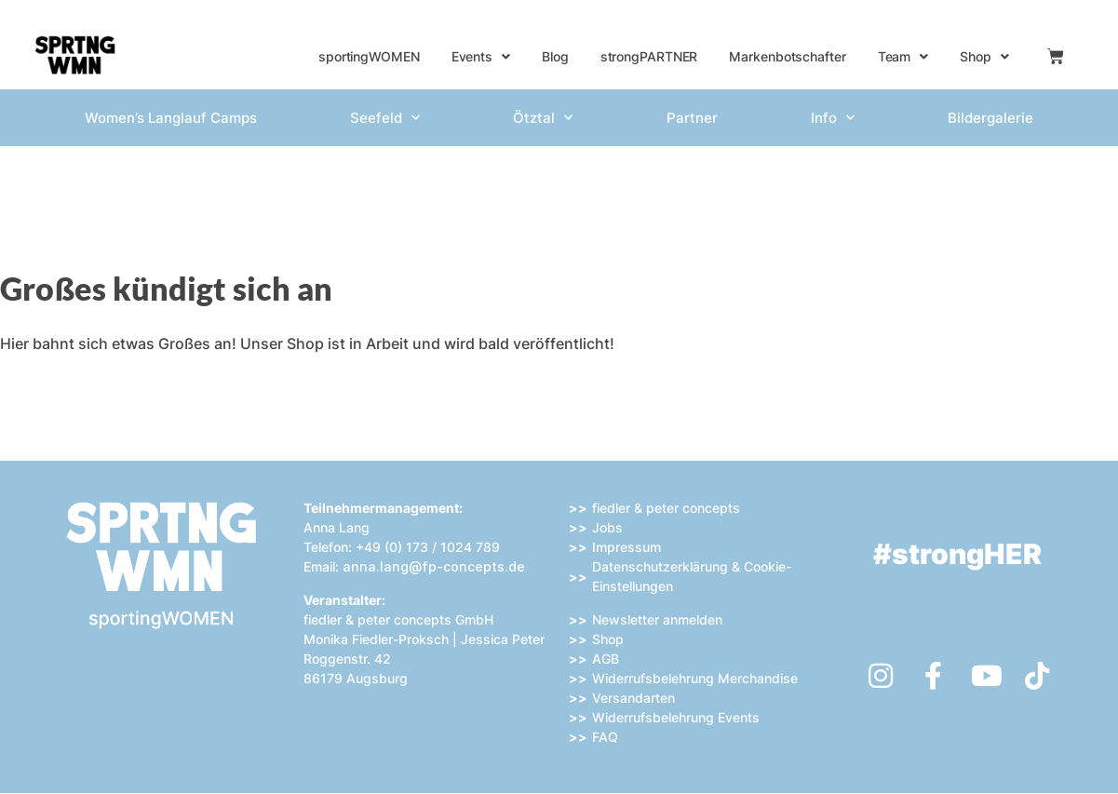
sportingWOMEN (369, 56)
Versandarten (633, 698)
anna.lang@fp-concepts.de (434, 566)
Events (480, 57)
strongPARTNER (649, 56)
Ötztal (542, 117)
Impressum (626, 547)
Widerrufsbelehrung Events (676, 717)
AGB (605, 658)
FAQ (605, 737)
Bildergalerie (990, 118)
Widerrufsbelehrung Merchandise (695, 678)
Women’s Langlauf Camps (171, 118)
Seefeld (385, 117)
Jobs (607, 527)
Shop (984, 57)
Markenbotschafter (787, 56)
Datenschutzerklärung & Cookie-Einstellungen (691, 576)
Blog (555, 56)
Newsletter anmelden (657, 619)
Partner (692, 118)
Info (833, 117)
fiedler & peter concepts (666, 508)
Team (903, 57)
